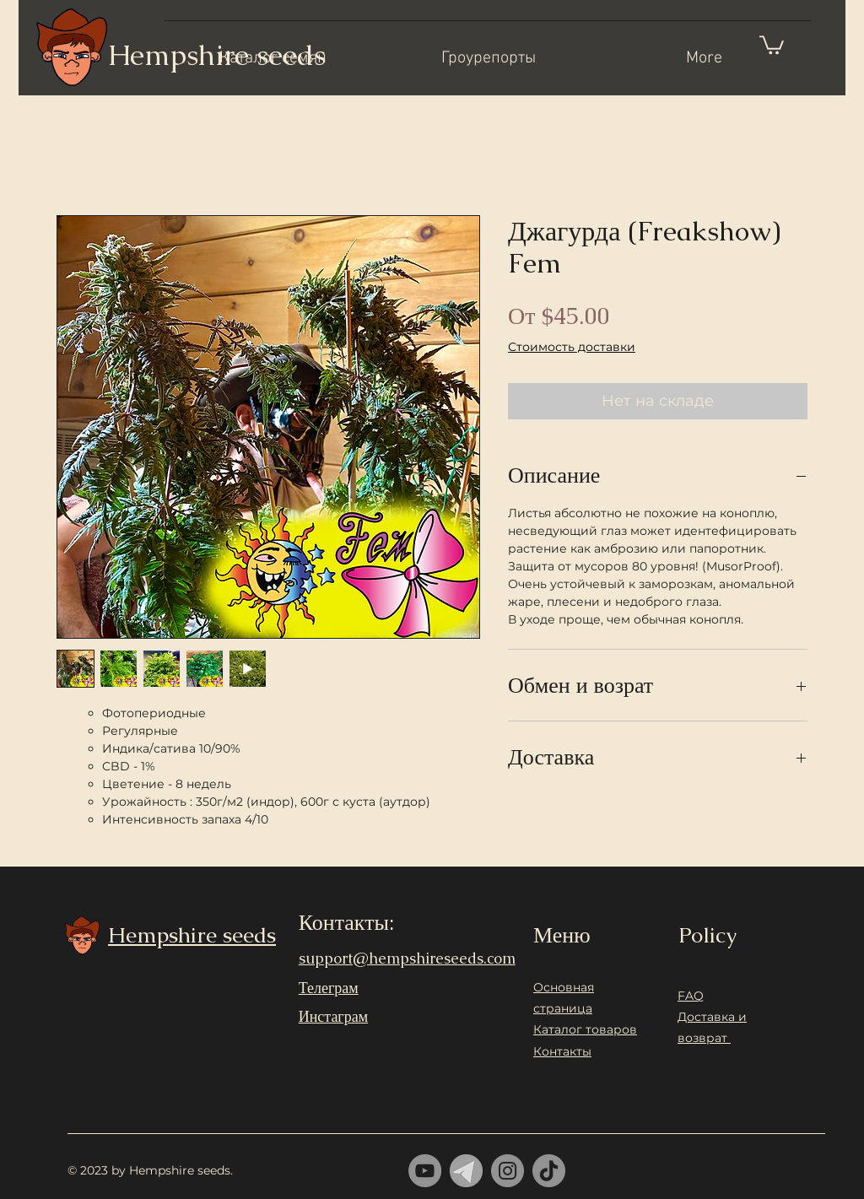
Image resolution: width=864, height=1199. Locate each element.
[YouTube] (424, 1170)
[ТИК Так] (548, 1170)
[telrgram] (466, 1170)
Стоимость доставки (571, 346)
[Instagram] (507, 1170)
